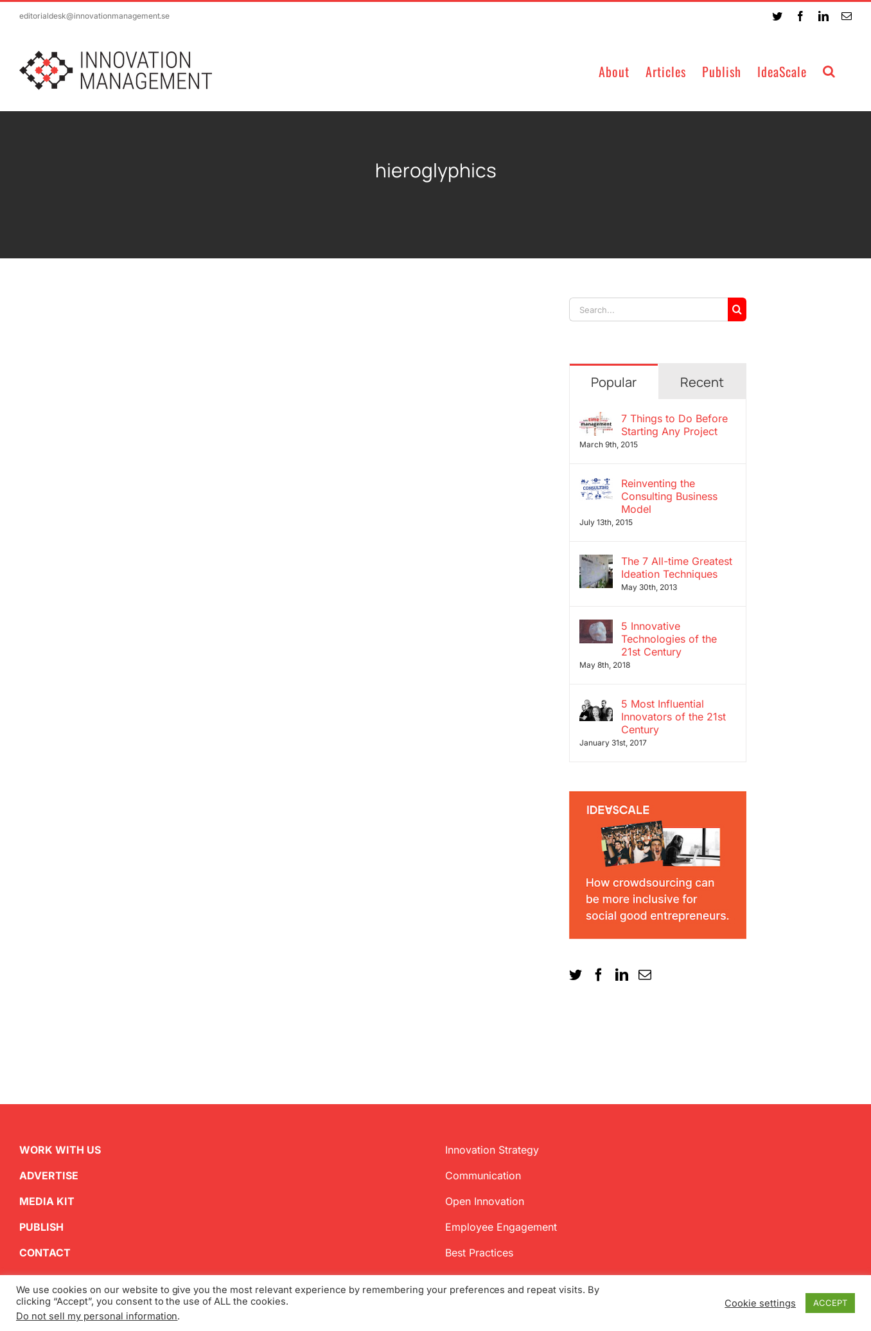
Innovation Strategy (492, 1149)
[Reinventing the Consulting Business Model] (596, 484)
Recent (702, 382)
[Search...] (648, 309)
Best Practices (479, 1252)
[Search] (737, 309)
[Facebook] (598, 975)
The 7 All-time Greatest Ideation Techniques (676, 567)
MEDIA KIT (47, 1201)
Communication (483, 1175)
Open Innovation (484, 1201)
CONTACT (45, 1252)
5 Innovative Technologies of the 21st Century (669, 639)
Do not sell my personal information (96, 1316)
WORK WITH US (60, 1149)
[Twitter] (575, 975)
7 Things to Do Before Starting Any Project (674, 425)
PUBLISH (41, 1226)
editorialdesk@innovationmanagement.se (94, 16)
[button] (829, 70)
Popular (614, 382)
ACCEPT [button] (830, 1303)
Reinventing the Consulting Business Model (669, 496)
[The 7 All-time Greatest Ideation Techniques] (596, 562)
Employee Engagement (501, 1226)
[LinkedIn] (621, 975)
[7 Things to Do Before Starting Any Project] (596, 419)
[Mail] (644, 975)
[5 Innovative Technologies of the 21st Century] (596, 627)
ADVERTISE (48, 1175)
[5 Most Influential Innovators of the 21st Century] (596, 705)
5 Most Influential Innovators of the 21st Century (673, 716)
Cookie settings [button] (760, 1303)
